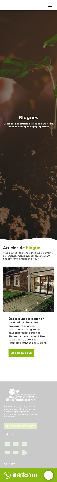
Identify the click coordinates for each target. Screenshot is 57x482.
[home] (4, 5)
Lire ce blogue (21, 353)
